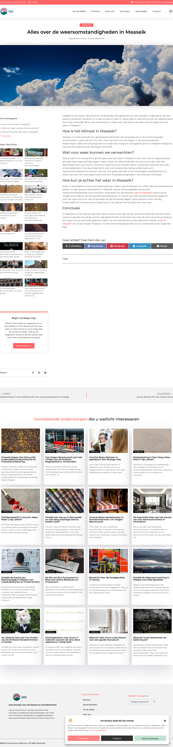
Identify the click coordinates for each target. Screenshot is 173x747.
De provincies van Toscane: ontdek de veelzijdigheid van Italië (36, 272)
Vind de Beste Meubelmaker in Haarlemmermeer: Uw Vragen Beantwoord (106, 519)
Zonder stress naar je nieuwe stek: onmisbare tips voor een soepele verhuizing (11, 197)
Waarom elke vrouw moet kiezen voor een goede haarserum (107, 638)
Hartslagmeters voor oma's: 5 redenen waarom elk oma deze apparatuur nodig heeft (62, 639)
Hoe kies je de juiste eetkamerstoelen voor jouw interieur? (11, 160)
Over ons (109, 11)
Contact (157, 11)
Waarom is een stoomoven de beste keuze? (149, 638)
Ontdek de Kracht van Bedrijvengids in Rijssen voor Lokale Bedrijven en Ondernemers (20, 579)
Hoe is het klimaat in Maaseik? (16, 124)
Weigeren (117, 738)
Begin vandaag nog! (24, 318)
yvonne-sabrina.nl (7, 234)
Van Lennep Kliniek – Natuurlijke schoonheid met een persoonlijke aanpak (11, 254)
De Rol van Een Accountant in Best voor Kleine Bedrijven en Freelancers (61, 579)
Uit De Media (79, 11)
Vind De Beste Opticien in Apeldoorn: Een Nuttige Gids (105, 458)
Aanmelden (141, 11)
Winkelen (86, 25)
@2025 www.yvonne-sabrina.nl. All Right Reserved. (23, 743)
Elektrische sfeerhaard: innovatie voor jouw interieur (9, 215)
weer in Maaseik (143, 192)
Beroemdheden (90, 705)
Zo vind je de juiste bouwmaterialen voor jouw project (11, 290)
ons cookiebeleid (99, 730)
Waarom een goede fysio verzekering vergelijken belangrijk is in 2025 (35, 254)
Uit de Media (88, 709)
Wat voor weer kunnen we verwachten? (20, 128)
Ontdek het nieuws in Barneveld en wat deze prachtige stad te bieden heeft (63, 519)
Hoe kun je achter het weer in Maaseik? (20, 132)
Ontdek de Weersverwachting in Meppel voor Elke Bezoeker (151, 578)
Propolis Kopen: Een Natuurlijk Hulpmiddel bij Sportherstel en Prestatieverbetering (18, 459)
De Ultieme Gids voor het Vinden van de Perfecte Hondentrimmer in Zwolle (19, 639)
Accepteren (84, 738)
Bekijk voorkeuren (150, 738)
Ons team (125, 11)
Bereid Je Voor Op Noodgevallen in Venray (107, 578)
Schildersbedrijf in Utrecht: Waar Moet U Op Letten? (19, 518)
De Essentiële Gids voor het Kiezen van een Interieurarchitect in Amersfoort (152, 519)
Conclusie (6, 135)
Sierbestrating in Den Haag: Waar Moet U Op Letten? (151, 458)
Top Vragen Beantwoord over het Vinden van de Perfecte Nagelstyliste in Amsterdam (63, 459)
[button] (165, 720)
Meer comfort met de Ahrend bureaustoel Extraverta (33, 197)
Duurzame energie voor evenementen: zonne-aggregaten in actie (34, 236)
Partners (95, 11)
